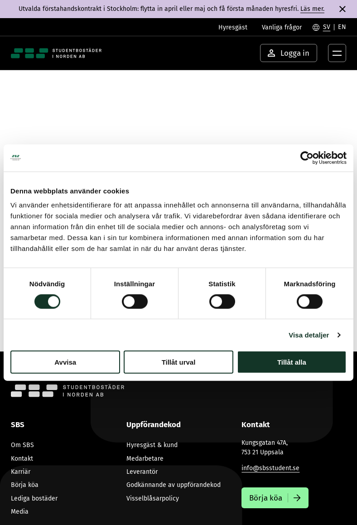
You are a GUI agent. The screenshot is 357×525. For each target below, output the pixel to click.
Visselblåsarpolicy (152, 498)
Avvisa (65, 362)
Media (20, 511)
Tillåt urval (179, 362)
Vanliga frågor (282, 27)
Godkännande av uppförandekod (173, 485)
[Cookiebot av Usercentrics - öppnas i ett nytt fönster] (307, 157)
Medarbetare (145, 458)
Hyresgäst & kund (152, 445)
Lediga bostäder (34, 498)
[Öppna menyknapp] (337, 53)
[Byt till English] (342, 27)
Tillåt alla (291, 362)
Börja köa (25, 485)
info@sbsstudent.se (270, 468)
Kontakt (22, 458)
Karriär (20, 472)
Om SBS (22, 445)
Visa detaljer (309, 334)
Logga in (288, 53)
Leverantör (142, 472)
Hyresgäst (232, 27)
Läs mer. (312, 9)
